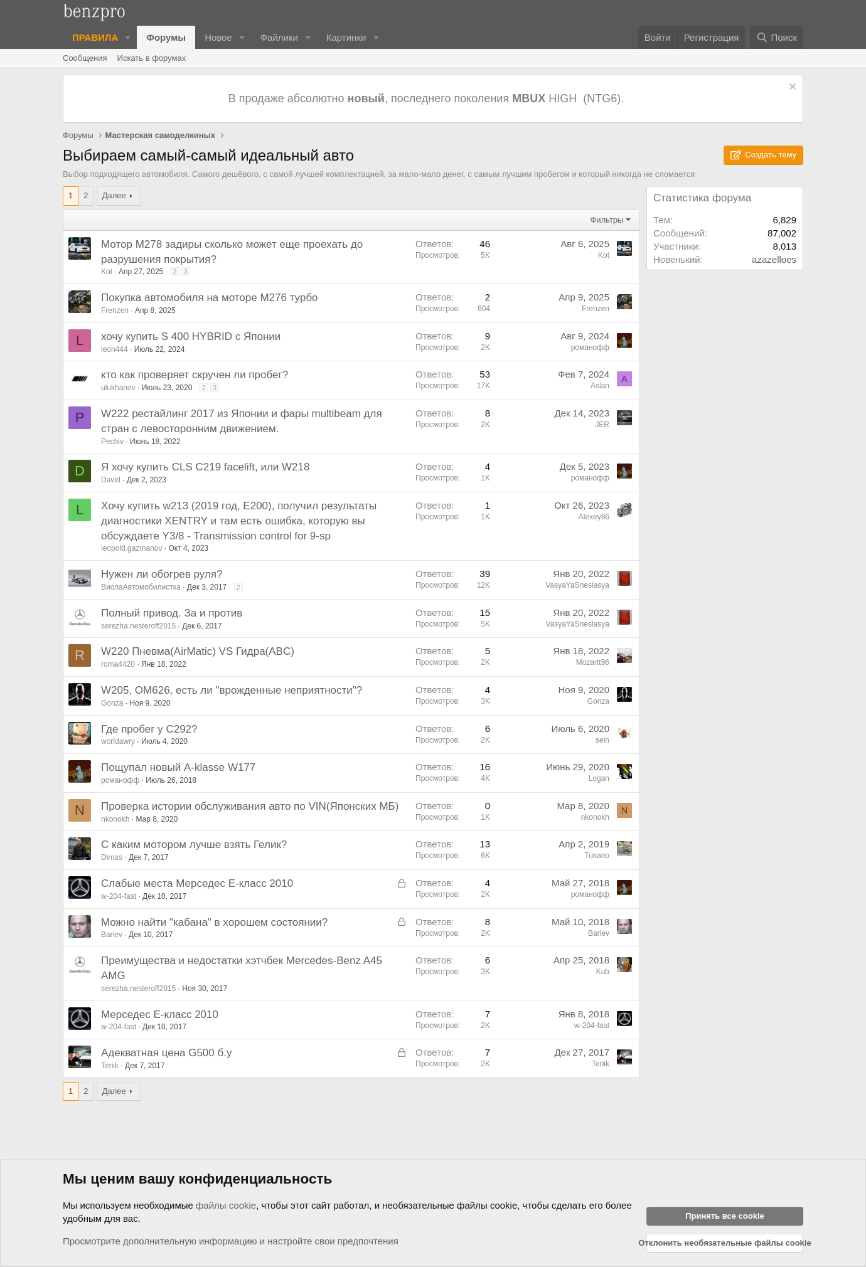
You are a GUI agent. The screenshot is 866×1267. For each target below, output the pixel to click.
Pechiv (112, 441)
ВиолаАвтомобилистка (141, 587)
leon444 (114, 349)
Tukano (596, 855)
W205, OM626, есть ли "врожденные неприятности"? (231, 690)
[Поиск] (776, 37)
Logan (599, 778)
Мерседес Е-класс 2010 (159, 1014)
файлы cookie (226, 1205)
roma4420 (118, 664)
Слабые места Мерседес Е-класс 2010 (197, 883)
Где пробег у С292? (149, 729)
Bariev (111, 934)
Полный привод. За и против (171, 613)
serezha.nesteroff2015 (138, 626)
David (110, 479)
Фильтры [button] (606, 220)
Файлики (279, 37)
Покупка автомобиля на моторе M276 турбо (209, 298)
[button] (128, 37)
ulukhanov (118, 387)
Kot (106, 271)
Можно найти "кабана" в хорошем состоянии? (214, 922)
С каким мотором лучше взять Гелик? (194, 845)
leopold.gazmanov (131, 548)
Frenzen (115, 310)
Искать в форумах (151, 58)
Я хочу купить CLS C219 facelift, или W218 (205, 467)
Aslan (600, 385)
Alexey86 (594, 516)
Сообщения (85, 58)
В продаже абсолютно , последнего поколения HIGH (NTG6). (427, 98)
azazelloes (774, 259)
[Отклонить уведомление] (791, 88)
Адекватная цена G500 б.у (166, 1053)
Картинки (346, 37)
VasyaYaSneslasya (577, 585)
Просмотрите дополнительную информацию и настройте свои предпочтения (230, 1241)
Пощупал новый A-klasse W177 (178, 767)
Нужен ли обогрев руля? (162, 574)
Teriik (110, 1065)
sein (602, 740)
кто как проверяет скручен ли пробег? (194, 375)
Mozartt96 (592, 662)
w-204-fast (118, 896)
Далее (114, 195)
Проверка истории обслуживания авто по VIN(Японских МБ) (249, 806)
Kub (602, 971)
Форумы (166, 37)
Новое (218, 37)
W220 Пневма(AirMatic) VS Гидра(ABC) (197, 651)
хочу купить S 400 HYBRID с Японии (191, 336)
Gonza (112, 703)
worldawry (118, 741)
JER (602, 424)
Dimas (111, 857)
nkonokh (115, 819)
